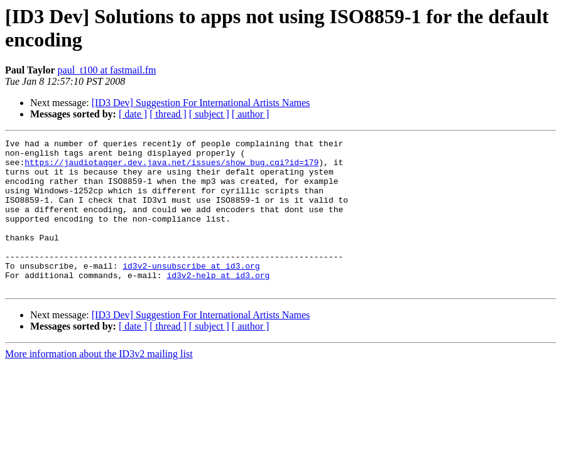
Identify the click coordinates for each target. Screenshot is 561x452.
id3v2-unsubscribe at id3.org (191, 292)
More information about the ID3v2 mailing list (99, 384)
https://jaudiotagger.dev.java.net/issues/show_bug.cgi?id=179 (172, 167)
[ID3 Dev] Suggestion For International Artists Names (201, 102)
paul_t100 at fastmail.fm (107, 70)
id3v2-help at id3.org (218, 303)
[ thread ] (168, 114)
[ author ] (251, 114)
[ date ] (133, 114)
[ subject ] (209, 114)
